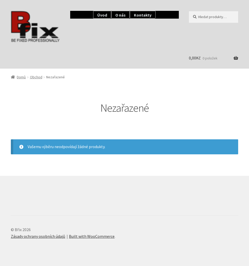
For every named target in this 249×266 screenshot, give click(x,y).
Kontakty (142, 15)
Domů (21, 77)
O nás (120, 15)
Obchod (36, 77)
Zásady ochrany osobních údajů (38, 236)
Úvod (102, 15)
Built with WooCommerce (92, 236)
